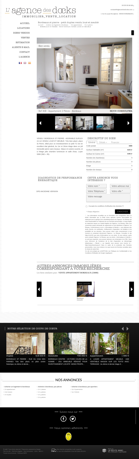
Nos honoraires (28, 451)
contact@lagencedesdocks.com (121, 9)
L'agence (24, 57)
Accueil (25, 23)
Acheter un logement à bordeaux (57, 25)
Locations (23, 28)
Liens (35, 451)
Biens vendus (21, 33)
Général (91, 142)
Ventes (25, 37)
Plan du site (7, 451)
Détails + (103, 142)
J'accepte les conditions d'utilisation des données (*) (106, 206)
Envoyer (122, 211)
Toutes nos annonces (9, 453)
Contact (24, 52)
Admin (41, 451)
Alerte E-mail (21, 47)
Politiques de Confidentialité (119, 251)
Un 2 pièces (89, 25)
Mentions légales (17, 451)
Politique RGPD (22, 453)
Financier (115, 142)
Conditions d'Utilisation (91, 253)
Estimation (23, 42)
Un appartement (76, 25)
